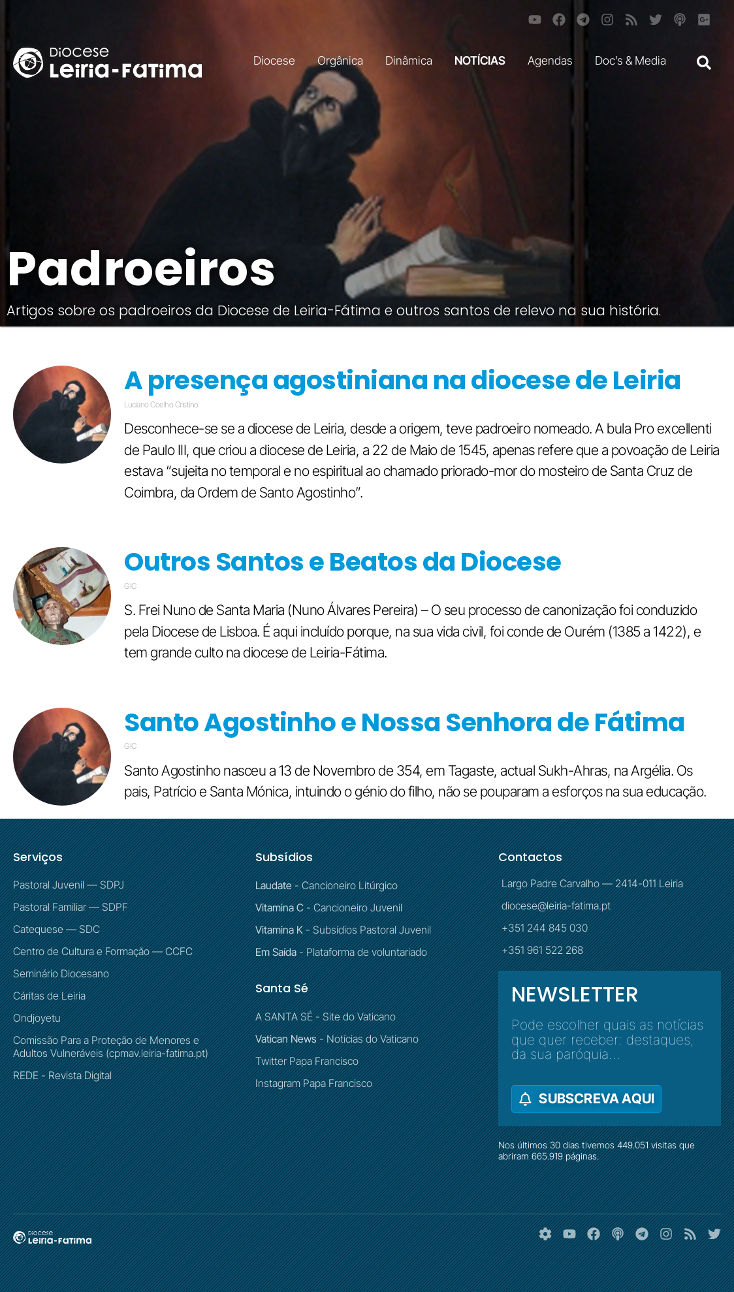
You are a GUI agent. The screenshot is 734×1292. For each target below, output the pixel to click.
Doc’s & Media (634, 60)
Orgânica (343, 60)
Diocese (277, 60)
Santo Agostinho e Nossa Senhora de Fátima (404, 722)
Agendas (553, 60)
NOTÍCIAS (483, 60)
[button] (704, 63)
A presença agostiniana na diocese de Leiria (402, 380)
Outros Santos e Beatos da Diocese (343, 562)
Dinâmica (412, 60)
